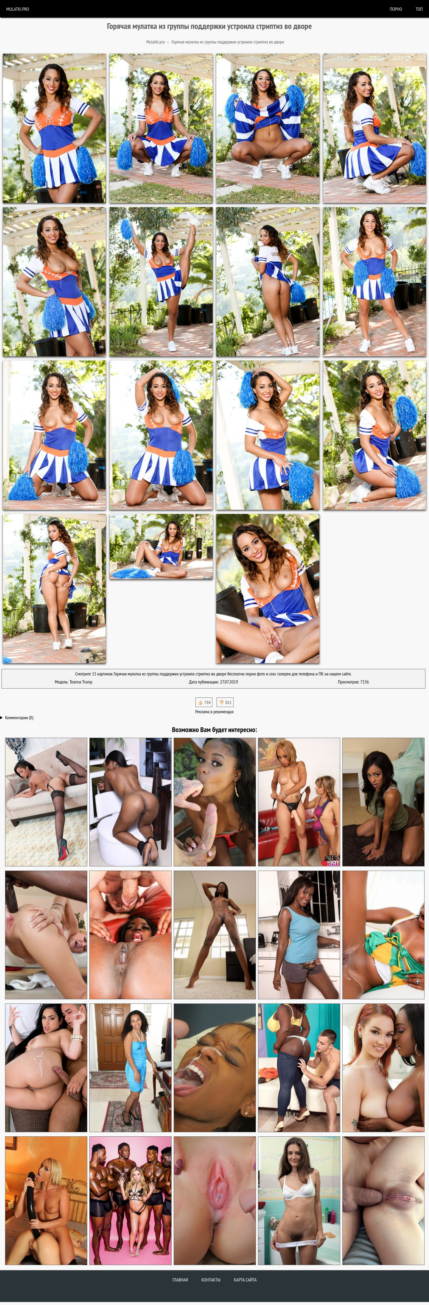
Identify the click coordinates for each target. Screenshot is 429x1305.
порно (396, 9)
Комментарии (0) (19, 717)
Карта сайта (245, 1280)
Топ (419, 9)
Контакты (210, 1280)
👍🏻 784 (204, 702)
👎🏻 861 (225, 702)
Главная (180, 1280)
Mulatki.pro (17, 9)
